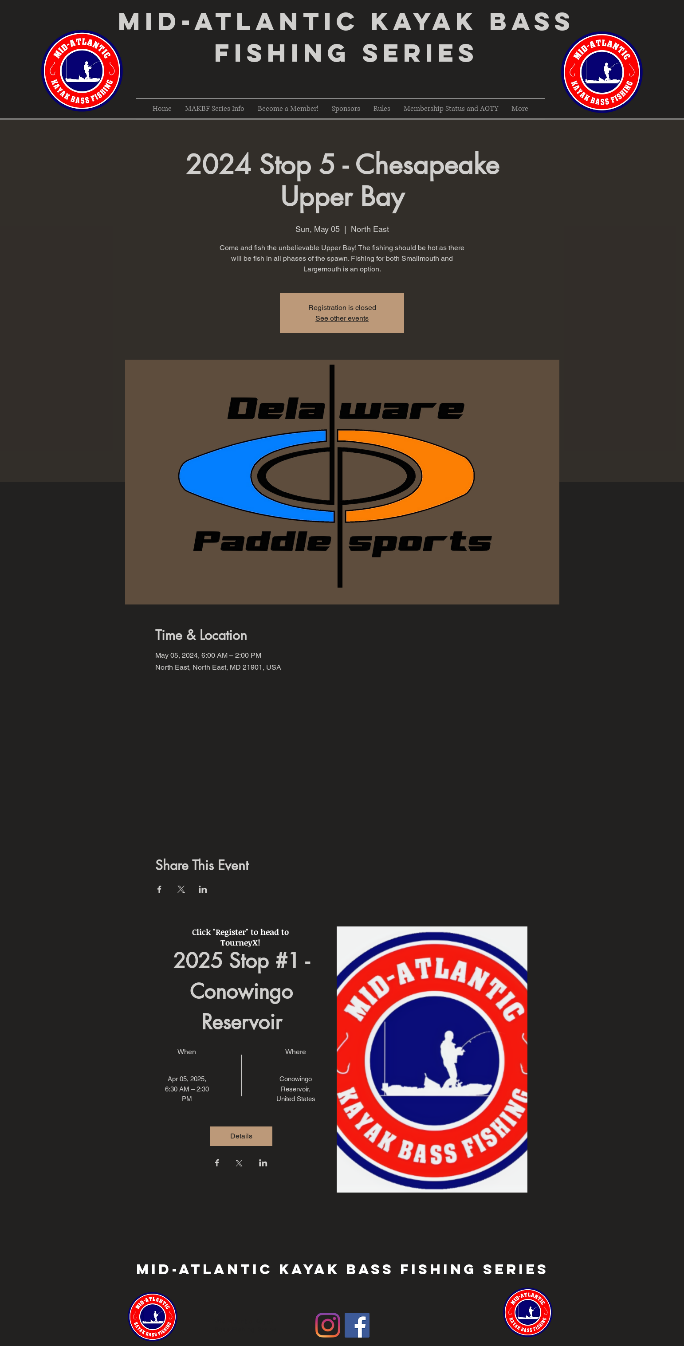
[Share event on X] (181, 889)
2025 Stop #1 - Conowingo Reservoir (244, 991)
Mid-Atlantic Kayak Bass (346, 21)
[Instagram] (327, 1325)
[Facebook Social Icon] (357, 1325)
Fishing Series (346, 52)
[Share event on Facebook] (159, 889)
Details (241, 1136)
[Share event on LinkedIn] (203, 889)
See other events (342, 318)
